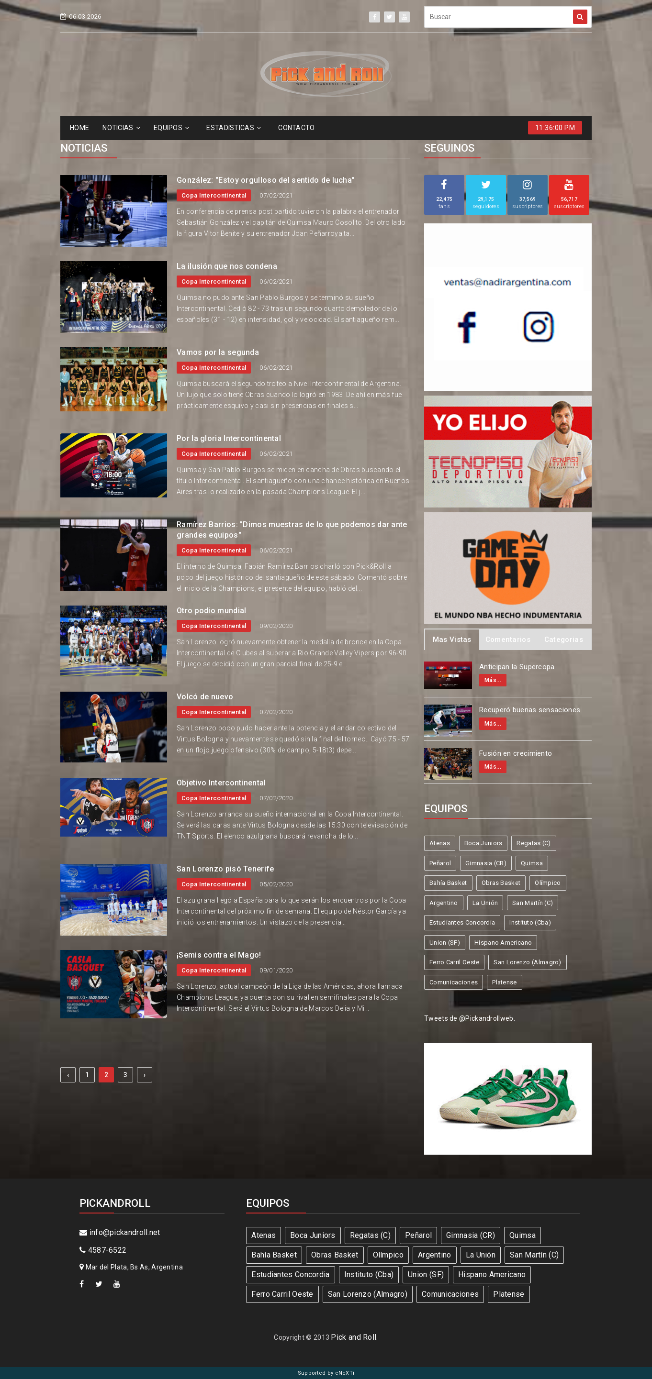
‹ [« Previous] (68, 1075)
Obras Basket (501, 882)
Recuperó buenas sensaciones (529, 710)
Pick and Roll (353, 1337)
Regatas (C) (534, 843)
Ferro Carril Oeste (454, 962)
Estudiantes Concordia (462, 922)
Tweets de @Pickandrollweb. (469, 1018)
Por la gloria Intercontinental (229, 438)
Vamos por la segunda (218, 352)
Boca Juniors (483, 843)
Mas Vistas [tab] (452, 639)
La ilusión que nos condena (227, 266)
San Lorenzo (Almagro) (527, 962)
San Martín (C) (532, 902)
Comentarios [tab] (507, 639)
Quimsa (532, 863)
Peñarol (440, 863)
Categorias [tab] (563, 639)
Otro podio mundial (211, 610)
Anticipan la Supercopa (517, 666)
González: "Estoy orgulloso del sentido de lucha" (266, 180)
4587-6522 (102, 1250)
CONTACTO (296, 128)
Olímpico (548, 882)
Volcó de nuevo (205, 696)
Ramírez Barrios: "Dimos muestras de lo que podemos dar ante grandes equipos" (292, 530)
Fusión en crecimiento (515, 753)
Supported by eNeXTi (326, 1373)
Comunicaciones (453, 982)
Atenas (439, 843)
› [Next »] (145, 1075)
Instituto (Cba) (530, 922)
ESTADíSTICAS (233, 128)
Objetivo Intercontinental (221, 782)
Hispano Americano (503, 942)
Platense (504, 982)
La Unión (485, 902)
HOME (79, 128)
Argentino (443, 902)
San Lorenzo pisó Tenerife (225, 868)
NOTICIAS (121, 128)
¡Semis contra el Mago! (219, 955)
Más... (492, 680)
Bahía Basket (448, 882)
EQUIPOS (171, 128)
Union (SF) (444, 942)
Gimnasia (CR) (485, 863)
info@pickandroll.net (119, 1232)
